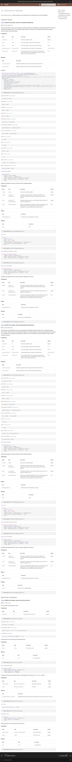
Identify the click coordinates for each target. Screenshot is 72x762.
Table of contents (61, 10)
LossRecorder (14, 51)
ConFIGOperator (51, 48)
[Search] (48, 5)
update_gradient (5, 66)
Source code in (14, 92)
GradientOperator (15, 48)
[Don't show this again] (70, 1)
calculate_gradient (6, 63)
